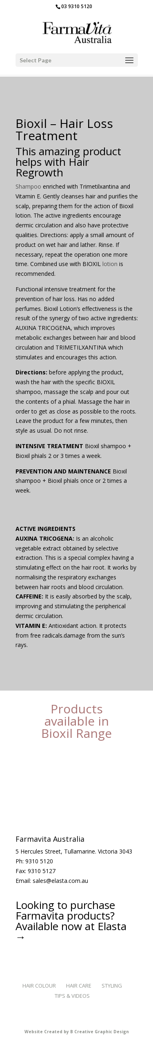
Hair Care (78, 985)
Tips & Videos (72, 995)
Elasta (112, 926)
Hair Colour (39, 985)
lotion (109, 264)
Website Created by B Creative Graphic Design (76, 1031)
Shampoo (28, 186)
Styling (112, 985)
